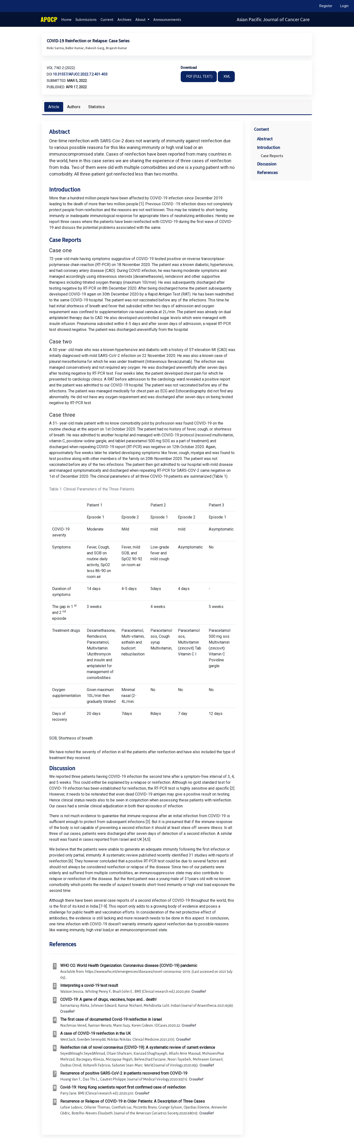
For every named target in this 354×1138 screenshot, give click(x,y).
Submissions (86, 19)
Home (66, 19)
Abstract (265, 139)
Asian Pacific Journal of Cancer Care (273, 19)
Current (107, 19)
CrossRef (199, 991)
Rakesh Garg (95, 48)
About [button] (141, 19)
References (267, 172)
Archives (125, 19)
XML (226, 76)
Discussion (266, 164)
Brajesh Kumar (116, 48)
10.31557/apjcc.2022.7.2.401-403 (80, 74)
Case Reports (272, 155)
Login (344, 6)
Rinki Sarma (55, 48)
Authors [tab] (73, 106)
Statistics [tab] (96, 106)
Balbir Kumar (75, 48)
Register (325, 6)
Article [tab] (53, 106)
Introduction (268, 147)
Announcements (167, 19)
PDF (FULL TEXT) (199, 76)
